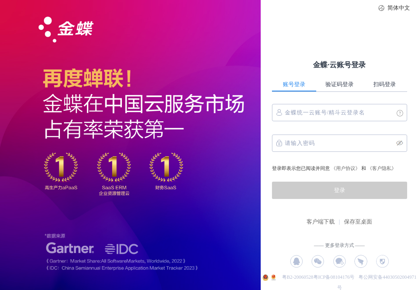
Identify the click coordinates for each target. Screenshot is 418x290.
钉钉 (360, 261)
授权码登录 (382, 261)
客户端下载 (321, 222)
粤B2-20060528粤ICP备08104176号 (319, 277)
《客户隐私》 (381, 168)
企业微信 (339, 261)
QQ (296, 261)
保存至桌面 (358, 222)
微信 (317, 261)
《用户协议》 (345, 168)
